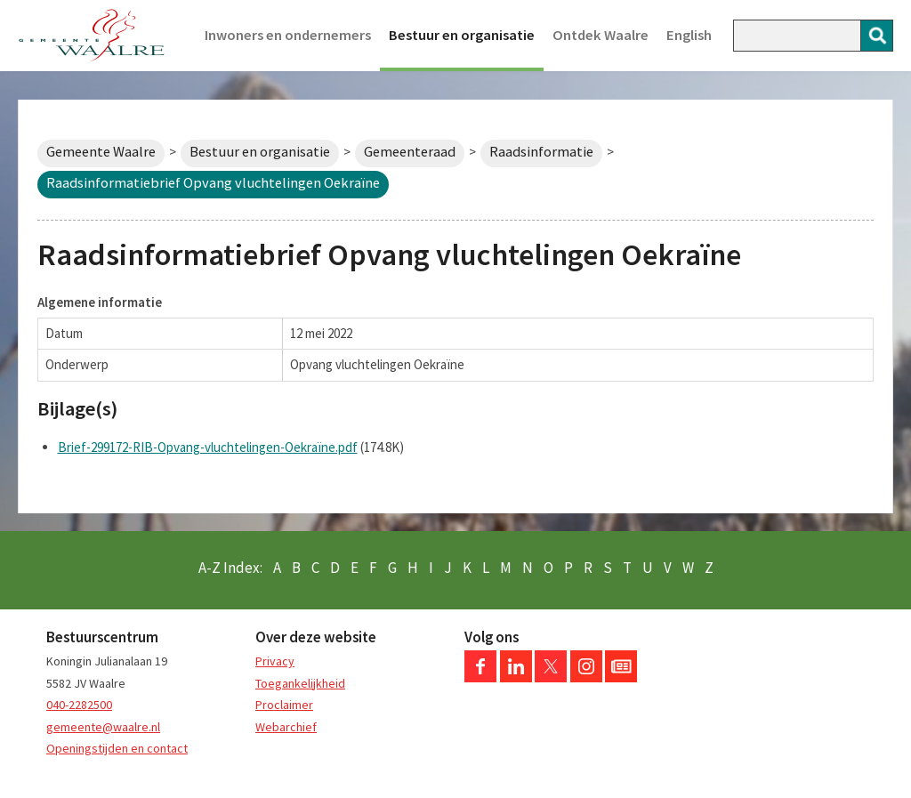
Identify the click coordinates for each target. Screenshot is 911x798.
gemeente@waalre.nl (103, 727)
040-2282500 (79, 705)
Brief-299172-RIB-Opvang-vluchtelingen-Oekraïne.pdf (208, 447)
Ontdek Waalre (600, 35)
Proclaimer (284, 705)
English (689, 35)
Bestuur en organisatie (462, 35)
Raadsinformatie (541, 151)
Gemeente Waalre (101, 151)
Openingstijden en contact (117, 748)
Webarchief (286, 727)
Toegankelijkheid (300, 683)
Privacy (274, 661)
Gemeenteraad (410, 151)
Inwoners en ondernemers (288, 35)
